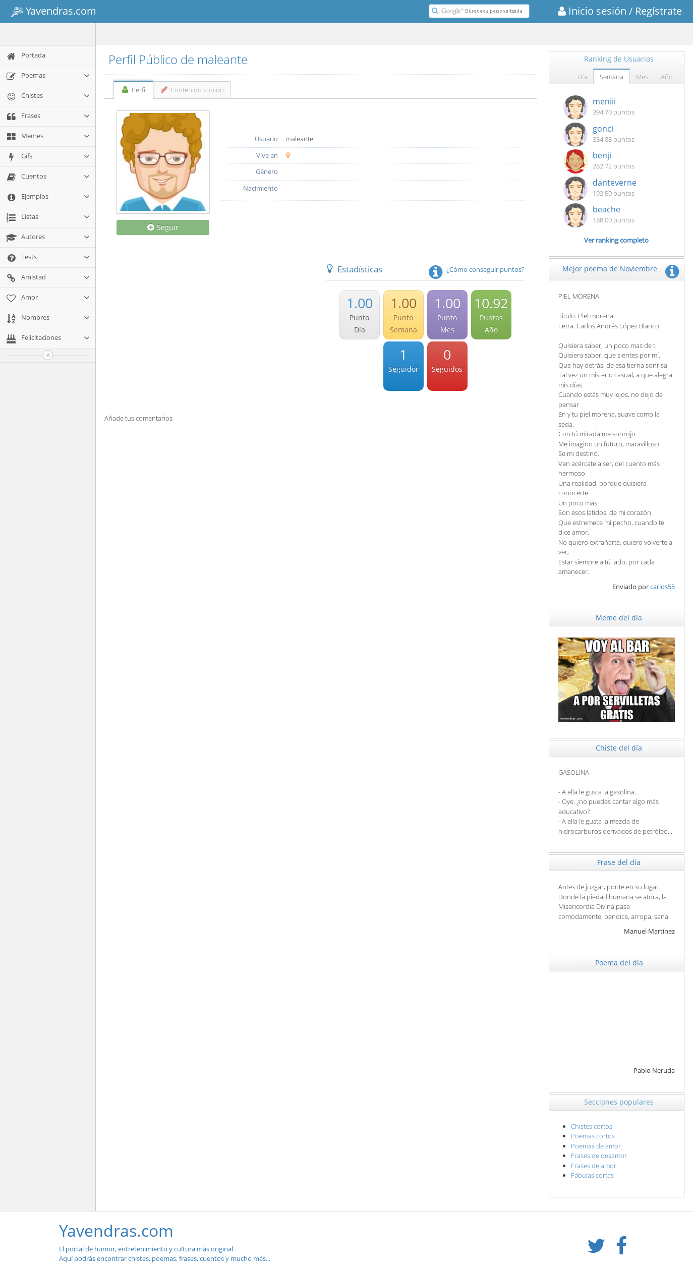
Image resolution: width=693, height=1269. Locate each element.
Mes (642, 76)
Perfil (133, 89)
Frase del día (619, 862)
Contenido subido (191, 89)
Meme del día (619, 617)
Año (667, 76)
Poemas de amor (596, 1145)
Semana (611, 76)
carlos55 (662, 586)
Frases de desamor (599, 1155)
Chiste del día (619, 748)
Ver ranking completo (616, 240)
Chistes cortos (591, 1126)
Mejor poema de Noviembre (609, 268)
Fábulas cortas (592, 1175)
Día (582, 76)
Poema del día (619, 962)
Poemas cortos (593, 1135)
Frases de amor (593, 1165)
